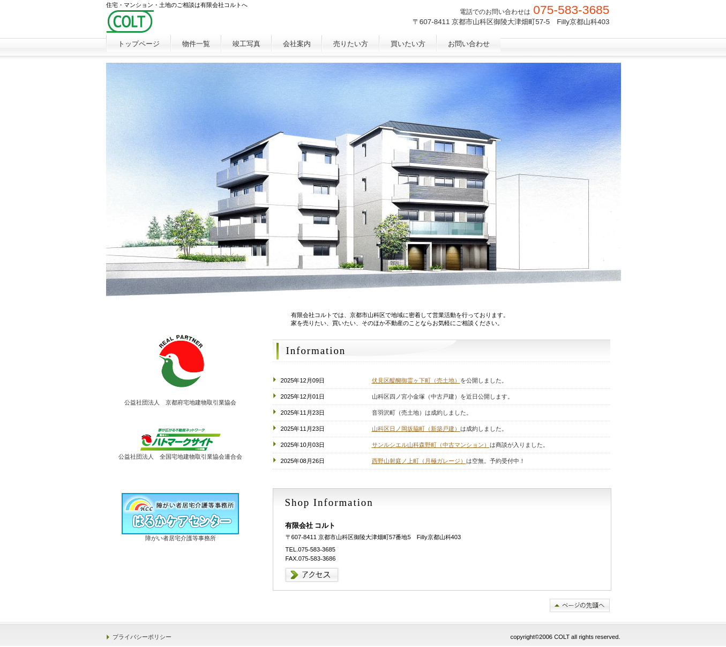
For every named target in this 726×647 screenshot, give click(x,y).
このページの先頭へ (580, 605)
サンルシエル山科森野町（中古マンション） (431, 445)
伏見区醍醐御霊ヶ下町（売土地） (416, 380)
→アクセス (312, 575)
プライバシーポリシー (142, 637)
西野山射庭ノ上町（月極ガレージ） (419, 461)
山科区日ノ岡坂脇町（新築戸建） (416, 428)
